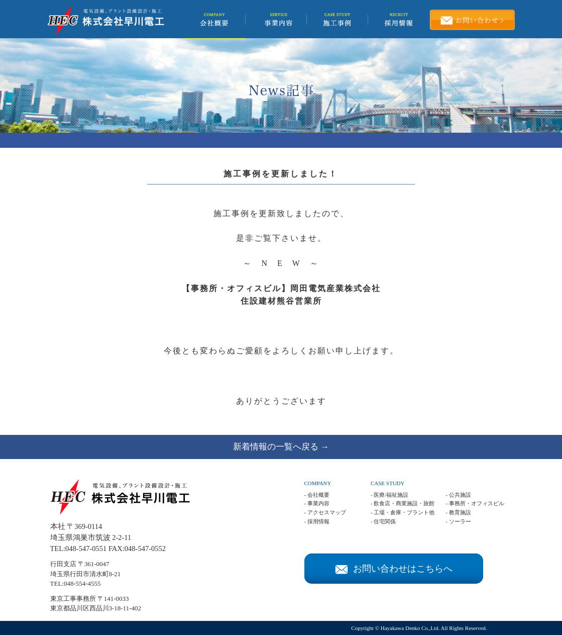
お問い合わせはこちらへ (394, 569)
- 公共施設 (458, 495)
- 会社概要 (316, 495)
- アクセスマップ (325, 512)
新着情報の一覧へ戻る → (281, 446)
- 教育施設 (458, 512)
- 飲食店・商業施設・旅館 (402, 503)
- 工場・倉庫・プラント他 (402, 512)
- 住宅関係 (383, 521)
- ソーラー (458, 521)
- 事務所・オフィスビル (474, 503)
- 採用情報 (316, 521)
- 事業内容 (316, 503)
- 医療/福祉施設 (389, 495)
